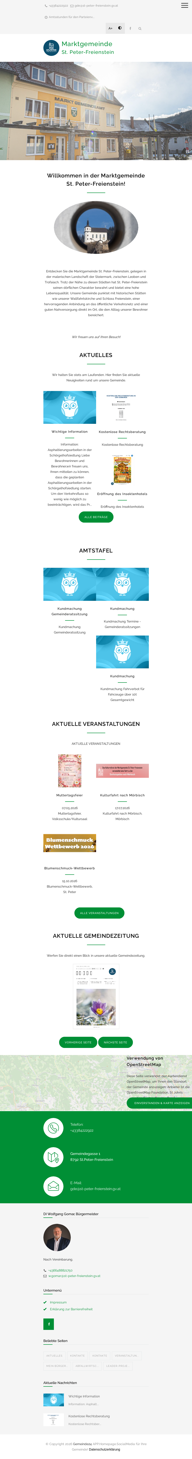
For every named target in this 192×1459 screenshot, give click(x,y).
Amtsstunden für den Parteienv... (72, 17)
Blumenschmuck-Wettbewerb (69, 868)
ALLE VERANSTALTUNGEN (99, 913)
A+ (111, 28)
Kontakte (77, 1355)
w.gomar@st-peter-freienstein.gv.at (74, 1276)
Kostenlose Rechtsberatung (122, 432)
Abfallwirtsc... (87, 1366)
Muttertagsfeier (69, 795)
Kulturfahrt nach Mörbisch (122, 795)
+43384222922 (58, 5)
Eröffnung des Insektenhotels (122, 494)
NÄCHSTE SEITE (115, 1042)
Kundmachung (122, 608)
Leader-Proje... (118, 1366)
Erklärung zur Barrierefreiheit (71, 1309)
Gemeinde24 (82, 1444)
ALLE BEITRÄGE (96, 517)
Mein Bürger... (57, 1366)
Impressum (58, 1302)
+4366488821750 (60, 1270)
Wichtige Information (70, 431)
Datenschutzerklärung (104, 1449)
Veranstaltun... (127, 1355)
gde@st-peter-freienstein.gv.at (96, 5)
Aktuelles (54, 1355)
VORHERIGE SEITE (78, 1042)
